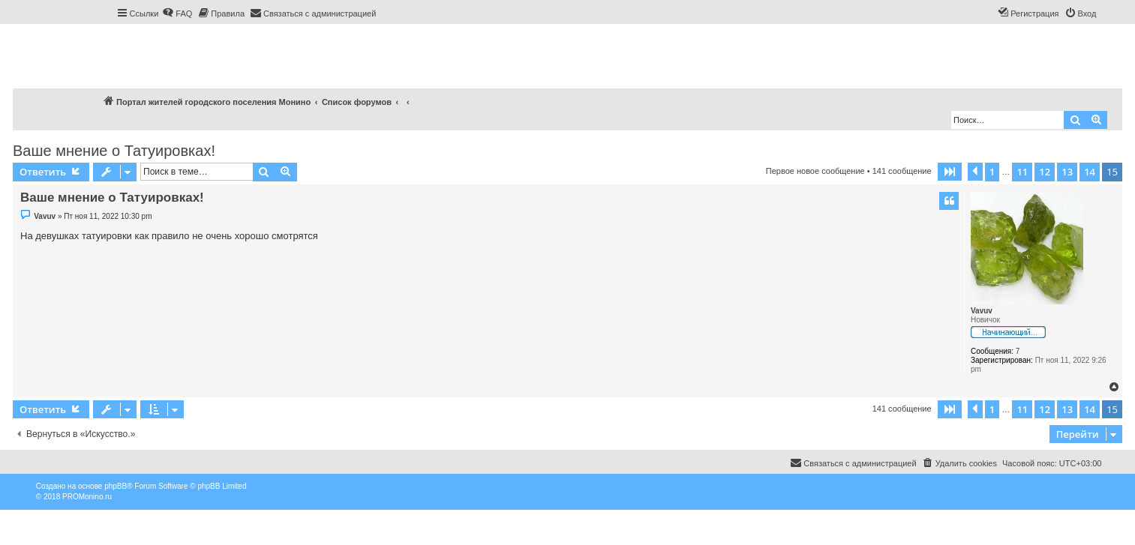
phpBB (115, 486)
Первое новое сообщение (815, 170)
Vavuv (981, 311)
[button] (950, 172)
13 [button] (1067, 171)
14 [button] (1089, 171)
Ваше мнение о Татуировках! (114, 150)
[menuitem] (177, 13)
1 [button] (992, 171)
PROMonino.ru (87, 497)
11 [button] (1022, 171)
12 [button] (1044, 171)
